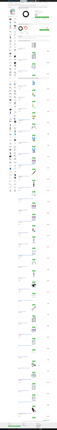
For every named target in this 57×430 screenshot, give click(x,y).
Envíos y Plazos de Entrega (39, 424)
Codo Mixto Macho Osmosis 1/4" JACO (23, 266)
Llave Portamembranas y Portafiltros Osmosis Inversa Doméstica (26, 198)
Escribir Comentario (45, 19)
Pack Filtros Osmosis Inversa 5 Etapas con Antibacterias (25, 379)
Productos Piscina (34, 2)
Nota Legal (37, 427)
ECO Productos (40, 2)
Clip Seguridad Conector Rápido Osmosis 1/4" (24, 142)
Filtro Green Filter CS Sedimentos (22, 108)
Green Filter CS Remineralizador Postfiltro (23, 232)
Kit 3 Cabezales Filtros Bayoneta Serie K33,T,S (24, 390)
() (20, 49)
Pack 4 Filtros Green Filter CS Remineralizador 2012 (24, 119)
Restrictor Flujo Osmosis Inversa (22, 311)
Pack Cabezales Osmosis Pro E (22, 48)
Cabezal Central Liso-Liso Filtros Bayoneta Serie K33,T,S (25, 345)
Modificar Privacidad (38, 426)
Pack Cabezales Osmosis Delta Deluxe (23, 59)
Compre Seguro (23, 425)
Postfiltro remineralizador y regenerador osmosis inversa (25, 187)
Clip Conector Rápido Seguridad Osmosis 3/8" (24, 153)
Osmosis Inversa (28, 2)
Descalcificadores (22, 2)
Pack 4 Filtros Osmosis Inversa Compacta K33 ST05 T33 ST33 (25, 221)
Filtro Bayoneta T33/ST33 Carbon (22, 277)
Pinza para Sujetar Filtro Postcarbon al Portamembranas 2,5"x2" (26, 300)
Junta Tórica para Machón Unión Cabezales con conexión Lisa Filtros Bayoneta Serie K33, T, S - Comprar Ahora (35, 421)
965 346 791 (31, 0)
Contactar (23, 424)
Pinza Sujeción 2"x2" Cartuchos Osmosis (23, 356)
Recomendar (37, 19)
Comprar (42, 17)
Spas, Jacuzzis (16, 2)
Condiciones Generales (38, 425)
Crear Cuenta (9, 424)
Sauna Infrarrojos (11, 2)
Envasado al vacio (45, 2)
